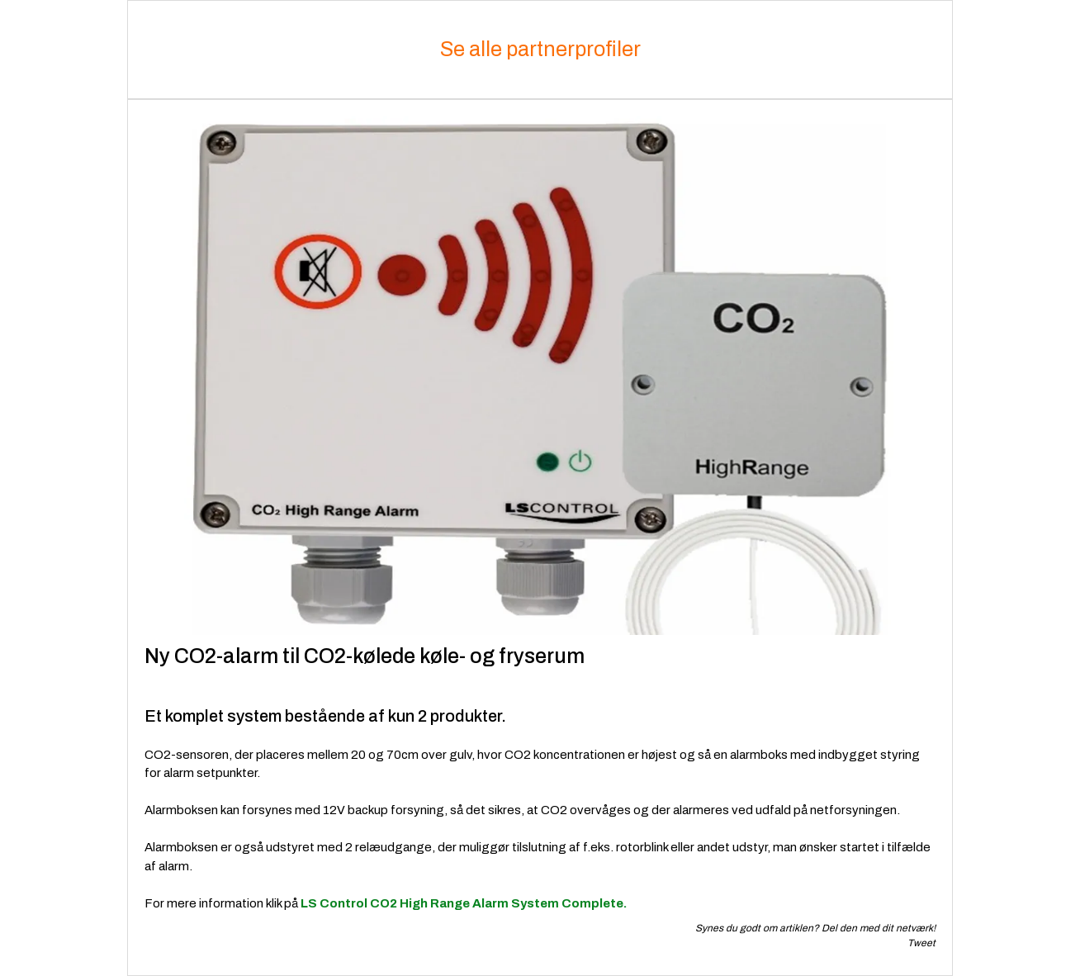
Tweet (921, 943)
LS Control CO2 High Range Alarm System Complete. (464, 903)
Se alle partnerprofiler (540, 49)
